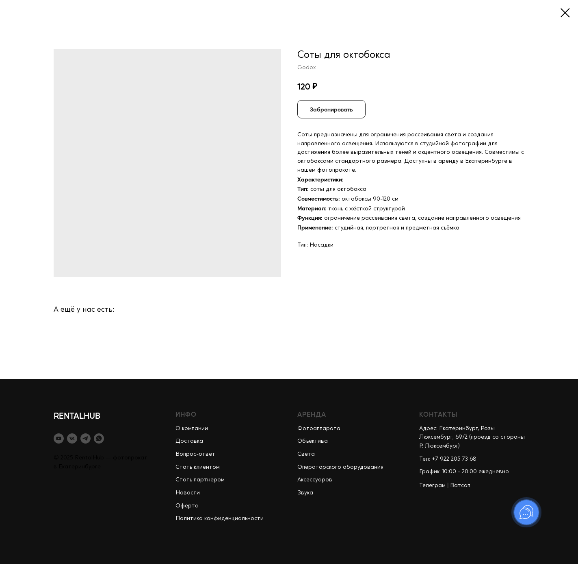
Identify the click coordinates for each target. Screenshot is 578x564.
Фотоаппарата (318, 428)
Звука (305, 493)
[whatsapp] (99, 438)
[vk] (72, 438)
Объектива (312, 441)
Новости (187, 493)
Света (306, 454)
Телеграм (432, 485)
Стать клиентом (197, 467)
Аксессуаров (314, 480)
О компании (191, 428)
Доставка (189, 441)
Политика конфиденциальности (219, 518)
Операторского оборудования (340, 467)
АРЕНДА (311, 414)
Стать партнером (200, 480)
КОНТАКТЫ (438, 414)
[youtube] (59, 438)
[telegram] (85, 438)
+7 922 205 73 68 (454, 459)
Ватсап (460, 485)
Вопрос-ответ (195, 454)
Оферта (187, 506)
